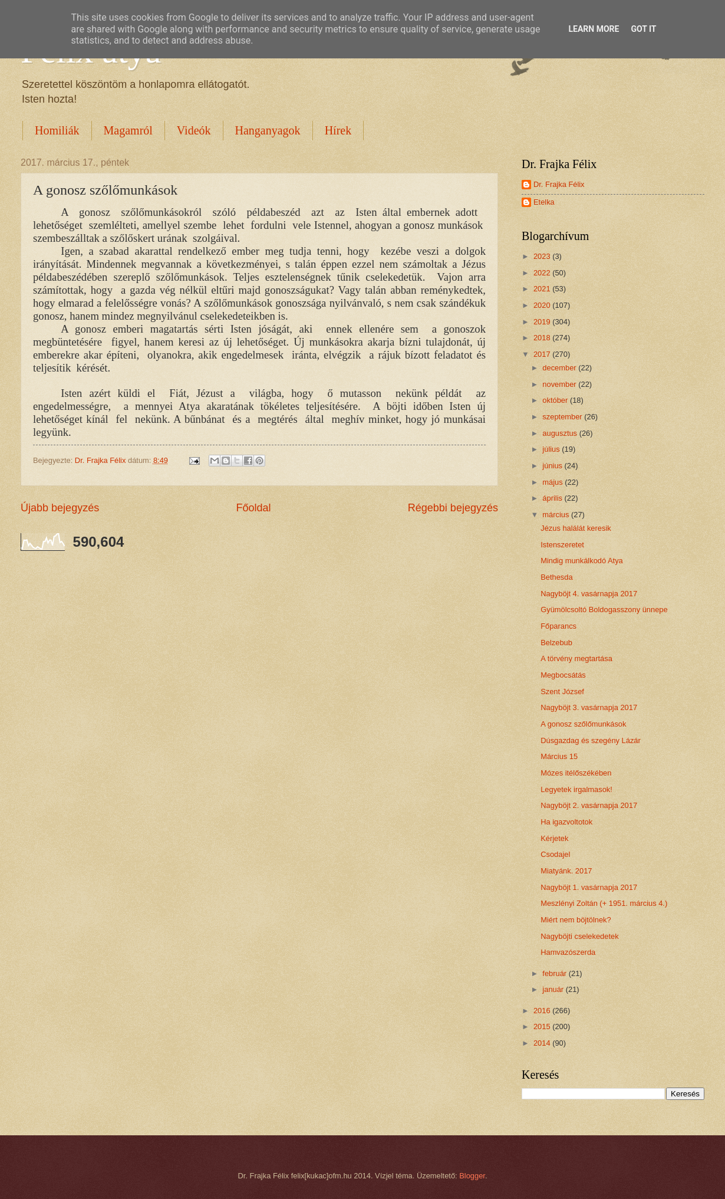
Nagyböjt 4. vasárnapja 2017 (589, 593)
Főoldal (253, 508)
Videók (194, 130)
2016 (542, 1010)
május (553, 482)
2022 (542, 272)
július (552, 449)
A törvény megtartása (576, 658)
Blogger (472, 1175)
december (560, 367)
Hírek (338, 130)
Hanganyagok (268, 130)
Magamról (128, 130)
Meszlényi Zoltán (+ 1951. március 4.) (604, 903)
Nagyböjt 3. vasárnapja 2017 (589, 707)
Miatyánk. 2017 (566, 870)
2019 (542, 321)
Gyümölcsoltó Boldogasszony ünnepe (604, 609)
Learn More (593, 29)
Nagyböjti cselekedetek (579, 936)
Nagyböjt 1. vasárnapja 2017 (589, 887)
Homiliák (57, 130)
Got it (643, 29)
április (553, 498)
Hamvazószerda (568, 952)
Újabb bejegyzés (60, 508)
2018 (542, 337)
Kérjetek (554, 838)
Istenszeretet (562, 544)
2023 (542, 256)
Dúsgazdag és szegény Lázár (591, 740)
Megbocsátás (563, 675)
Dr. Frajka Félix (559, 184)
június (553, 465)
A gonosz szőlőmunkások (583, 724)
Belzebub (556, 642)
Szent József (562, 691)
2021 (542, 288)
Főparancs (558, 626)
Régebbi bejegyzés (453, 508)
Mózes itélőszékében (576, 772)
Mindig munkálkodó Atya (582, 560)
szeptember (563, 416)
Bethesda (556, 577)
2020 (542, 305)
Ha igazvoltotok (566, 821)
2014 (542, 1043)
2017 (542, 354)
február (555, 973)
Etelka (544, 202)
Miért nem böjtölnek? (576, 919)
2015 (542, 1026)
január (553, 989)
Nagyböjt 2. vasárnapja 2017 (589, 805)
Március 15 (559, 756)
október (556, 400)
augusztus (560, 433)
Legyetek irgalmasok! (576, 789)
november (560, 384)
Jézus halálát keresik (576, 528)
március (556, 514)
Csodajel (555, 854)
